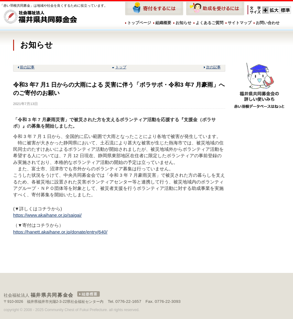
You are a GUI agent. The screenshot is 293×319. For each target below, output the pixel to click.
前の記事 (27, 67)
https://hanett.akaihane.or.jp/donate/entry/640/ (60, 231)
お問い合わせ (268, 22)
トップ (120, 67)
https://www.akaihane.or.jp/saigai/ (47, 215)
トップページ (139, 22)
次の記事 (213, 67)
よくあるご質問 (209, 22)
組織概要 (163, 22)
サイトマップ (239, 22)
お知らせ (183, 22)
